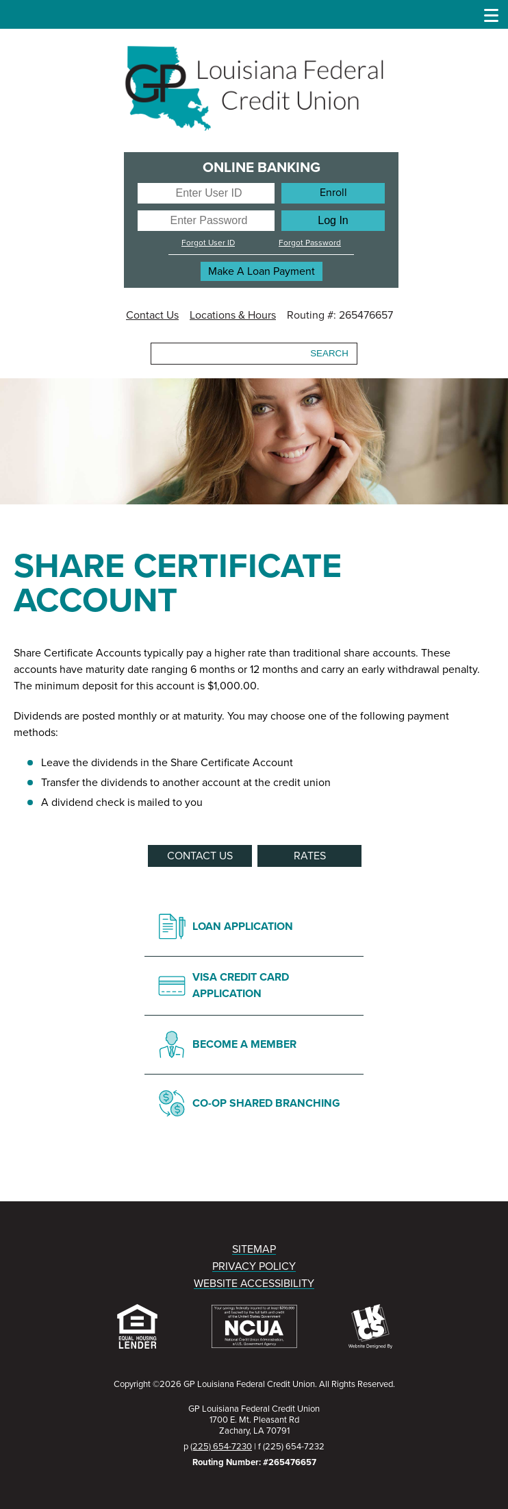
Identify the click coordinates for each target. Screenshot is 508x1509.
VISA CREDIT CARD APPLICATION (240, 985)
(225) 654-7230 (221, 1446)
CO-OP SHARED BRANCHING (266, 1103)
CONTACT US (200, 856)
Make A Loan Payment (261, 271)
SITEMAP (254, 1249)
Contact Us (152, 315)
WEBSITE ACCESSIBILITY (254, 1283)
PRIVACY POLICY (254, 1266)
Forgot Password (310, 242)
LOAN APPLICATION (242, 926)
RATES (310, 856)
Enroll (333, 192)
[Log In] (333, 220)
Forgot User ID (208, 242)
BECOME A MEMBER (244, 1044)
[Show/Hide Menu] (491, 14)
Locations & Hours (233, 315)
